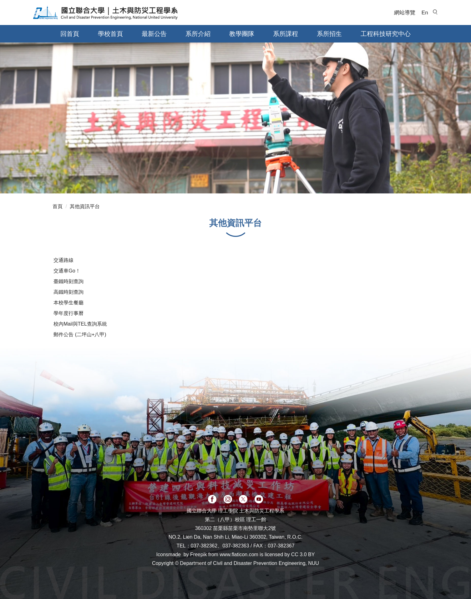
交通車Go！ (66, 270)
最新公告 (154, 33)
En (425, 13)
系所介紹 (197, 33)
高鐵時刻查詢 (68, 292)
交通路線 (63, 260)
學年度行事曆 (68, 313)
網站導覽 (404, 13)
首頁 (58, 206)
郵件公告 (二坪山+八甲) (79, 334)
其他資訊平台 (85, 206)
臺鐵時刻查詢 (68, 281)
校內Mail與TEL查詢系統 (80, 324)
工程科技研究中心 (386, 33)
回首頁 (69, 33)
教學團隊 (241, 33)
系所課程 (285, 33)
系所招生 (329, 33)
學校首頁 (110, 33)
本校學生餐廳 (68, 302)
